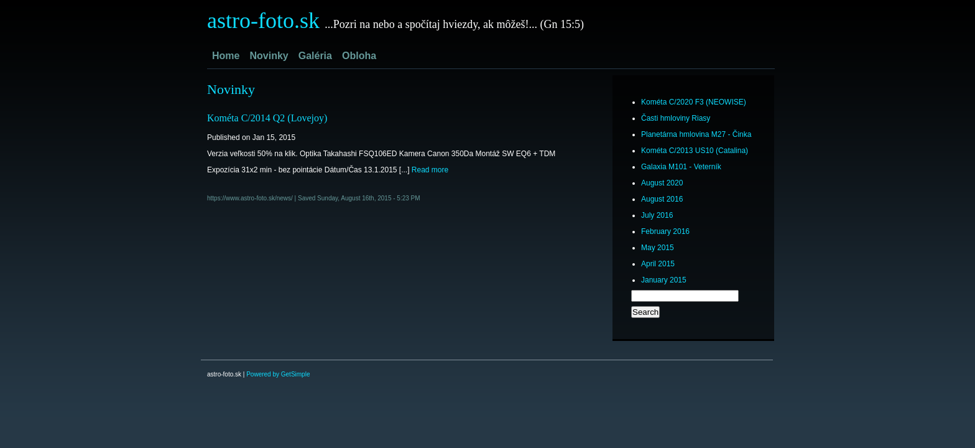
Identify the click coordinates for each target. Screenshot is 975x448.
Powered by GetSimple (278, 374)
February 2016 (665, 231)
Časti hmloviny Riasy (675, 118)
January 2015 (663, 280)
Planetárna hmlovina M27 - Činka (696, 134)
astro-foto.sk (263, 20)
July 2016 (657, 215)
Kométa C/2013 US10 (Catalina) (694, 150)
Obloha (359, 55)
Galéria (315, 55)
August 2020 (662, 183)
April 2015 (658, 263)
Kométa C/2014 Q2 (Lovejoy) (267, 118)
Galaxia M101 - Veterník (681, 166)
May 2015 (657, 247)
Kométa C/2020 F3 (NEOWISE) (693, 102)
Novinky (268, 55)
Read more (430, 170)
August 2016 (662, 199)
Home (225, 55)
